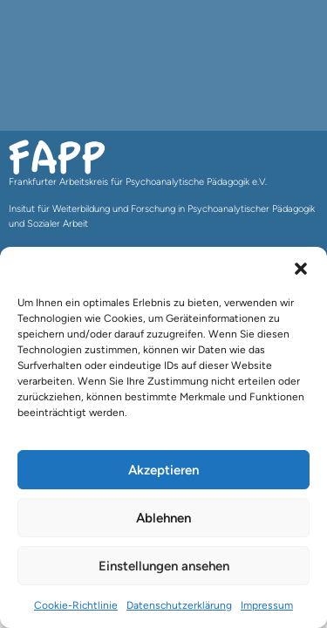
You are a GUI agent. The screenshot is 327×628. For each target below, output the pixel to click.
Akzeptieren (163, 470)
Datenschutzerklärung (179, 605)
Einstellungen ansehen (164, 566)
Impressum (267, 605)
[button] (301, 268)
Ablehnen (163, 518)
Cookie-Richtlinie (76, 605)
